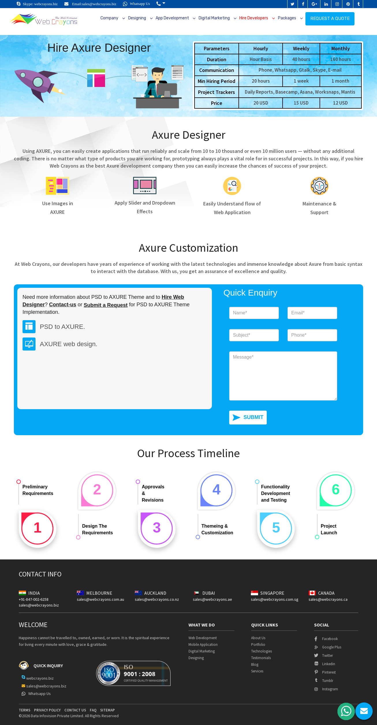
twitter (323, 655)
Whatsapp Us (136, 3)
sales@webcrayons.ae (212, 599)
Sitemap (107, 710)
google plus (327, 647)
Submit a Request (106, 305)
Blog (254, 664)
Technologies (261, 651)
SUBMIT (253, 417)
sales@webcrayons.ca (328, 599)
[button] (160, 4)
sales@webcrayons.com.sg (274, 599)
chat (364, 711)
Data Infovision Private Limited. (57, 715)
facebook (326, 638)
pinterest (325, 672)
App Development (172, 18)
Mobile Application (203, 644)
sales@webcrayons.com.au (100, 599)
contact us (75, 710)
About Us (258, 637)
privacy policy (47, 710)
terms (24, 710)
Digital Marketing (214, 18)
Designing (137, 18)
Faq (93, 710)
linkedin (324, 663)
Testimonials (261, 657)
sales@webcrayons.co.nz (157, 599)
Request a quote (330, 18)
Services (257, 671)
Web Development (202, 637)
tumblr (323, 680)
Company (109, 18)
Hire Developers (253, 18)
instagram (326, 689)
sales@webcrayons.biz (99, 4)
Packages (287, 18)
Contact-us (62, 304)
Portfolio (258, 644)
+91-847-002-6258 (33, 599)
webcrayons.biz (45, 4)
